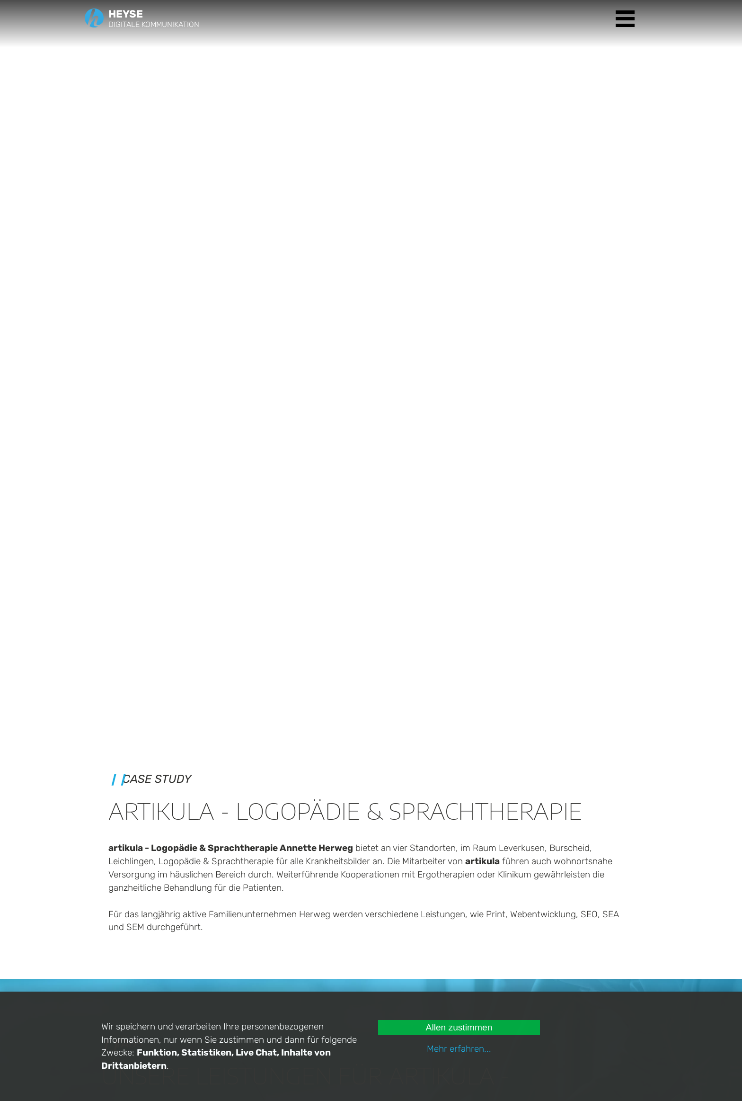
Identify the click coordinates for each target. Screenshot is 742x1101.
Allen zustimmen (459, 1027)
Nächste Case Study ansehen (367, 818)
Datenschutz (490, 989)
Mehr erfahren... (459, 1048)
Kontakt (481, 967)
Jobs (476, 978)
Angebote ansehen (521, 915)
